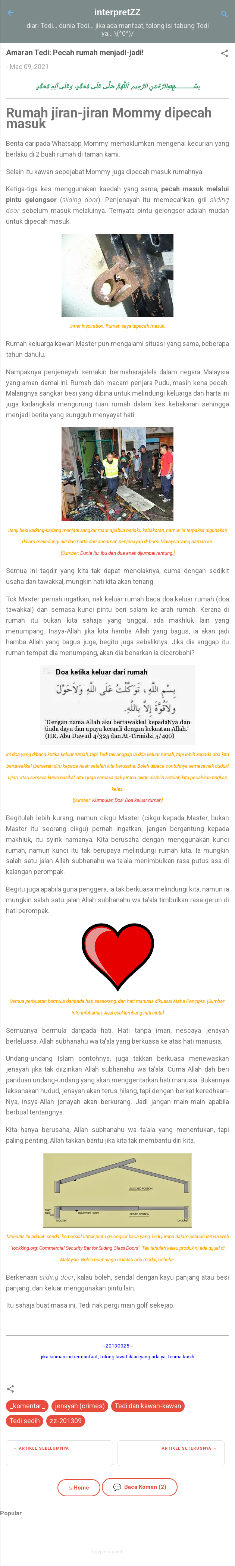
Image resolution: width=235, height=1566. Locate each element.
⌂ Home (79, 1487)
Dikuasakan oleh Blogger (117, 1536)
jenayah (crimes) (80, 1406)
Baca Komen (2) (139, 1487)
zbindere (134, 1551)
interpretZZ (117, 12)
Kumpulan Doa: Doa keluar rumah (127, 800)
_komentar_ (27, 1406)
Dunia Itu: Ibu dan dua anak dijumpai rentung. (126, 553)
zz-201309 (66, 1421)
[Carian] (224, 15)
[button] (224, 54)
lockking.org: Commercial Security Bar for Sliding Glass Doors (75, 1248)
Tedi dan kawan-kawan (148, 1406)
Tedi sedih (24, 1421)
